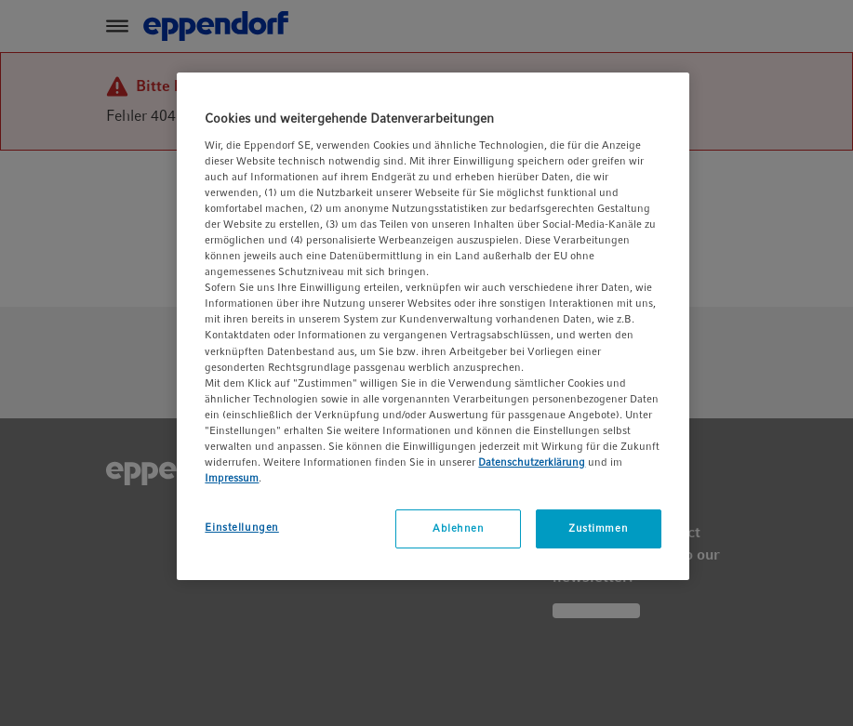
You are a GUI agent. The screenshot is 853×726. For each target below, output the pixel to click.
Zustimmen (598, 528)
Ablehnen (459, 528)
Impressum (232, 477)
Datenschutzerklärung (531, 462)
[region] (432, 326)
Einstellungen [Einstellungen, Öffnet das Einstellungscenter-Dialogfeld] (241, 527)
